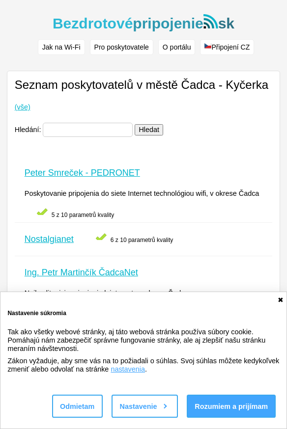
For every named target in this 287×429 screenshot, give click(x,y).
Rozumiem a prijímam (231, 406)
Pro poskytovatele (121, 47)
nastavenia (128, 369)
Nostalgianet (49, 239)
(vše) (22, 107)
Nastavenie (143, 406)
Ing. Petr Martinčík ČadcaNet (81, 272)
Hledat (149, 130)
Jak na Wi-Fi (61, 47)
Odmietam (77, 406)
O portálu (177, 47)
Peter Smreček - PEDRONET (82, 173)
